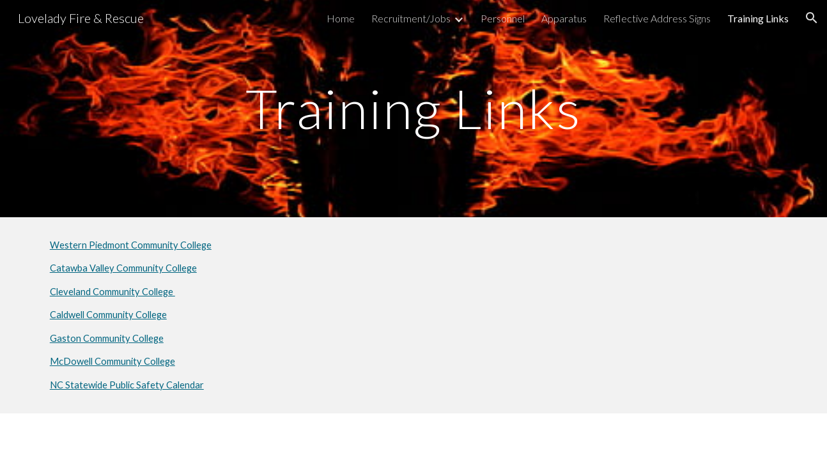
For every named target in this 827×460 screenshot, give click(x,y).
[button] (811, 18)
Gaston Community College (107, 338)
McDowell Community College (112, 361)
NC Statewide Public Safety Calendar (127, 384)
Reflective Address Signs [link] (657, 18)
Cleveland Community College (112, 291)
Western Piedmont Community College (131, 245)
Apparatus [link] (564, 18)
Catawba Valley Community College (123, 268)
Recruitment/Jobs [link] (411, 18)
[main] (413, 108)
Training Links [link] (758, 18)
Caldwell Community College (108, 314)
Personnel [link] (503, 18)
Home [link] (341, 18)
